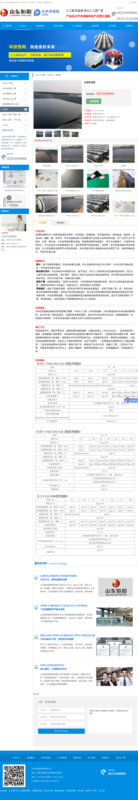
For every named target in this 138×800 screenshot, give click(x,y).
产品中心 (23, 26)
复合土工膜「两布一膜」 (12, 114)
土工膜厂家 (13, 791)
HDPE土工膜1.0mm (98, 216)
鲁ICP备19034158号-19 (50, 781)
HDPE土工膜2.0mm (72, 166)
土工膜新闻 (77, 26)
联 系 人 (44, 710)
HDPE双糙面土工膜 (72, 191)
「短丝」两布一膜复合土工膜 (123, 216)
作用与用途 (58, 26)
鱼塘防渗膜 (47, 166)
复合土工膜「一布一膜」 (12, 120)
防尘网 (80, 791)
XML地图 (133, 2)
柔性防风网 (25, 791)
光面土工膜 (98, 166)
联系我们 (129, 26)
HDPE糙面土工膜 (9, 94)
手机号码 (43, 717)
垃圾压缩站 (71, 791)
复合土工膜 (121, 758)
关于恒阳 (112, 26)
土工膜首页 (7, 26)
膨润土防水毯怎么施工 (123, 191)
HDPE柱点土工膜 (9, 99)
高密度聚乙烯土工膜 (10, 104)
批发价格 (95, 26)
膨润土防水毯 (7, 130)
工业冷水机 (48, 791)
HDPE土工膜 (7, 83)
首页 (43, 75)
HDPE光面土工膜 (9, 88)
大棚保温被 (36, 791)
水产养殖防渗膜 (98, 191)
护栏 (95, 791)
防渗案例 (40, 26)
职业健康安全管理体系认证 (14, 191)
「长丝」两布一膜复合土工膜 (46, 191)
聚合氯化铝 (59, 791)
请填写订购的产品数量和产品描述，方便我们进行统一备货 (109, 720)
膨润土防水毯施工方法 (46, 216)
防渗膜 (5, 109)
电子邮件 (43, 724)
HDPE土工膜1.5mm (72, 216)
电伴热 (88, 791)
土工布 (5, 125)
